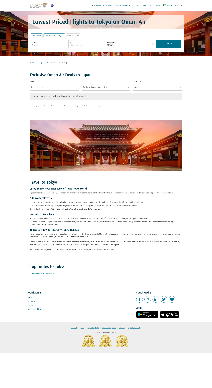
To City (83, 328)
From (34, 42)
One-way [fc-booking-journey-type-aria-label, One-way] (35, 36)
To (70, 42)
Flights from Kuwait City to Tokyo (42, 273)
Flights (41, 63)
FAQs (30, 297)
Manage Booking (123, 5)
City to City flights (93, 328)
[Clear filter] (128, 87)
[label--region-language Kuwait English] (172, 5)
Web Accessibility (34, 309)
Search (168, 44)
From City (122, 328)
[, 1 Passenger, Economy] (53, 35)
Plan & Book (98, 5)
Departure (111, 42)
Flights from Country (134, 328)
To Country (74, 328)
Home (32, 63)
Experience (147, 5)
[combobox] (49, 45)
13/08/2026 (111, 45)
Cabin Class (137, 82)
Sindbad (157, 5)
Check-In (109, 5)
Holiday (136, 5)
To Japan (53, 63)
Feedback (31, 301)
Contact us (32, 305)
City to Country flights (109, 328)
